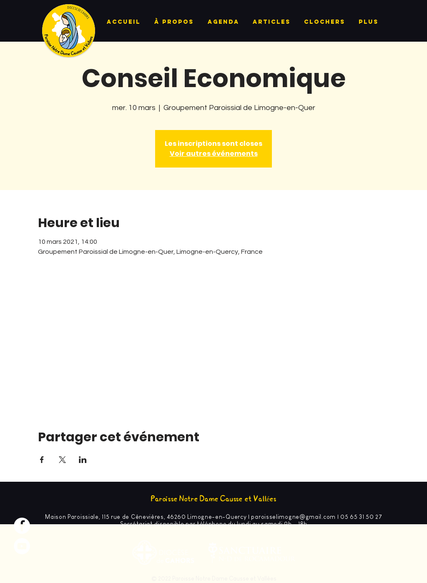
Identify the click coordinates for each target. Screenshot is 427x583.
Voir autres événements (214, 153)
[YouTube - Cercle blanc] (22, 546)
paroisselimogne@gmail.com (293, 516)
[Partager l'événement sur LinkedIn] (83, 459)
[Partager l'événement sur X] (62, 459)
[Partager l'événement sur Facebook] (42, 459)
